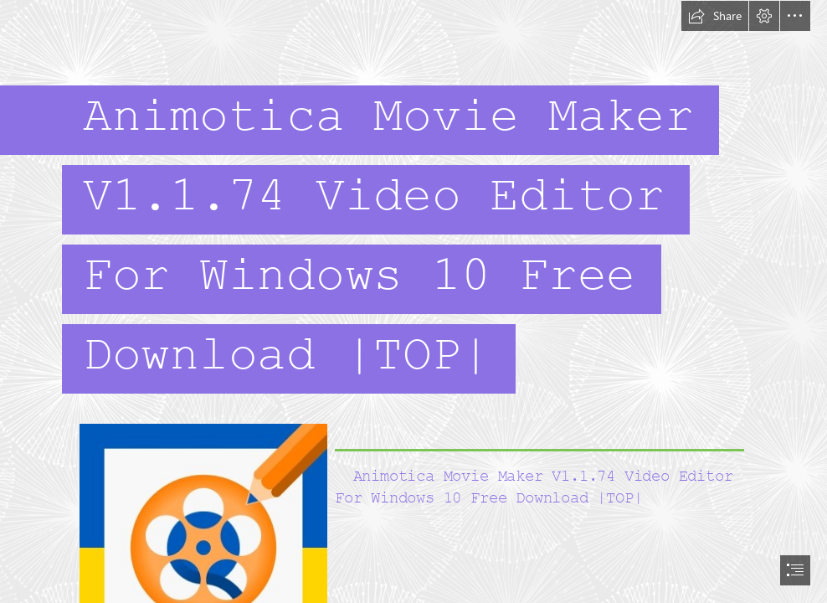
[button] (714, 16)
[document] (413, 301)
